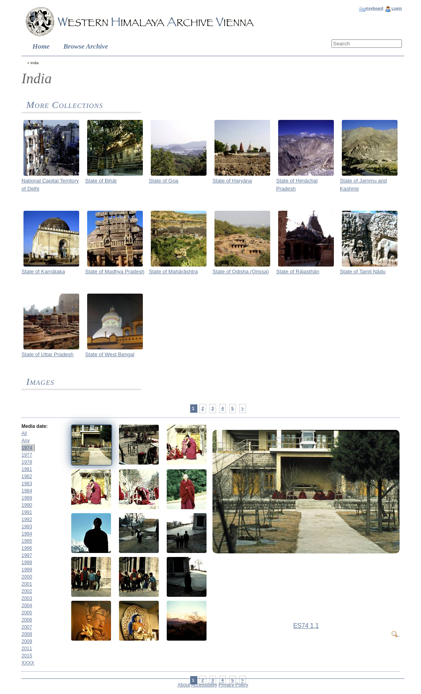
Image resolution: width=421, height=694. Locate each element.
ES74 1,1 (306, 625)
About (183, 685)
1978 (26, 462)
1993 (26, 526)
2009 (26, 641)
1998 (26, 562)
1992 (26, 519)
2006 (26, 620)
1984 (26, 491)
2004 (26, 605)
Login (397, 8)
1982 (26, 476)
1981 (26, 469)
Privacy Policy (233, 685)
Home (41, 46)
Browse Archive (85, 46)
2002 (26, 591)
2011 (26, 648)
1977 (26, 455)
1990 (26, 505)
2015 (26, 656)
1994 (26, 534)
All (24, 433)
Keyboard (374, 8)
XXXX (27, 663)
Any (25, 440)
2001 (26, 584)
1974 (26, 448)
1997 (26, 555)
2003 (26, 598)
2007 (26, 627)
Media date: (34, 426)
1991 (26, 512)
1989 (26, 498)
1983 (26, 483)
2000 (26, 577)
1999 (26, 569)
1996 (26, 548)
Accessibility (204, 685)
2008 (26, 634)
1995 (26, 541)
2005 (26, 613)
